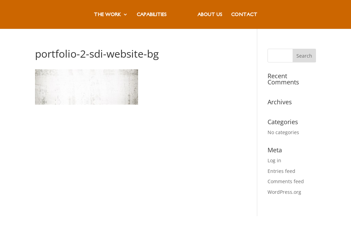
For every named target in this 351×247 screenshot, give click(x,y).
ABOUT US (209, 14)
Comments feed (286, 181)
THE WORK (107, 14)
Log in (274, 160)
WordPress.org (284, 192)
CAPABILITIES (152, 14)
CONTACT (244, 14)
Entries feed (281, 171)
